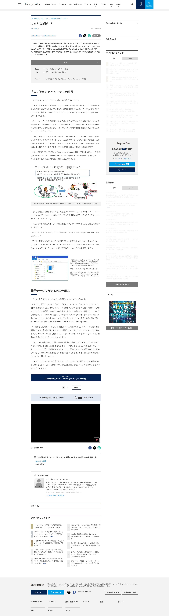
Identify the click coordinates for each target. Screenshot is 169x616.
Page (37, 79)
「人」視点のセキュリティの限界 (56, 69)
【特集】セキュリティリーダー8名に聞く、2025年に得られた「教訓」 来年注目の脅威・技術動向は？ (49, 552)
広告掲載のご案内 (130, 592)
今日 (114, 58)
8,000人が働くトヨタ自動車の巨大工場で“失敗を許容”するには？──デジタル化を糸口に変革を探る (86, 527)
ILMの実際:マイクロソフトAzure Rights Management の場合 (65, 79)
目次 (81, 62)
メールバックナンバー (122, 159)
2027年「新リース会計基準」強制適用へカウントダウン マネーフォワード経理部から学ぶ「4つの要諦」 (48, 534)
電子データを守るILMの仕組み (55, 72)
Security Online (50, 4)
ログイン (122, 170)
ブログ (67, 610)
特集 (111, 4)
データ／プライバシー (48, 35)
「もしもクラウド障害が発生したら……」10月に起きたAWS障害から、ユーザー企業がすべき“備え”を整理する (122, 268)
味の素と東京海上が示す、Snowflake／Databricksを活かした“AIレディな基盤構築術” (85, 536)
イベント (103, 4)
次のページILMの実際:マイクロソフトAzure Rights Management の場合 (66, 378)
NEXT (77, 387)
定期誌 (118, 4)
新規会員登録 (122, 164)
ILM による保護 (40, 461)
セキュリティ (35, 35)
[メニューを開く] (20, 4)
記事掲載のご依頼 (113, 592)
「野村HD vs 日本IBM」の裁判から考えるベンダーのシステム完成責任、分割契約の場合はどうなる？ (49, 543)
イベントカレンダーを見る (121, 328)
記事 (95, 4)
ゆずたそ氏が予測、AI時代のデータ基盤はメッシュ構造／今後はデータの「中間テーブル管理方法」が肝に (85, 554)
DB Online (62, 4)
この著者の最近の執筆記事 (55, 495)
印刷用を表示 (37, 448)
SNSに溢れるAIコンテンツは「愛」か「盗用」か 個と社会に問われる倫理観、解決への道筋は (48, 561)
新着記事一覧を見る (122, 284)
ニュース (88, 4)
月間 (130, 58)
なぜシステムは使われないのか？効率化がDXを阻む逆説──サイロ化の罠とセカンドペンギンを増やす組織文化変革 (122, 258)
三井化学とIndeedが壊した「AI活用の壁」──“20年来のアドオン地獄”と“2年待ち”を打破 (85, 545)
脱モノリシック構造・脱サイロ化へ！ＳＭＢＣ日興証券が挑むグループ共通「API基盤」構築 (85, 563)
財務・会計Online (75, 4)
